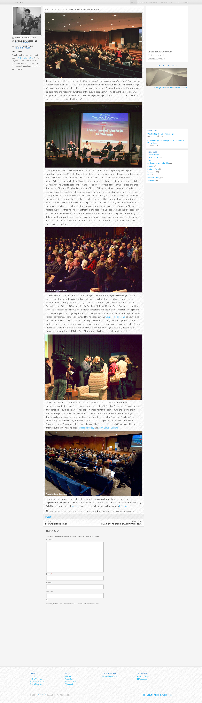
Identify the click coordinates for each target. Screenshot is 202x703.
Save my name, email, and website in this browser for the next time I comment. (73, 605)
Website (49, 592)
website (76, 506)
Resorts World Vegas (22, 46)
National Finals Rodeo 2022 (24, 41)
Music (149, 175)
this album (123, 506)
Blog (133, 2)
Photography (167, 2)
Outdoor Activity (153, 178)
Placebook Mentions (37, 682)
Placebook (154, 2)
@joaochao (142, 676)
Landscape (151, 172)
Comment (50, 540)
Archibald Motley (86, 427)
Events (150, 166)
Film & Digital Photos (109, 677)
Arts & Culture (104, 511)
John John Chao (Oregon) (24, 38)
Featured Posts (153, 169)
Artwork (150, 161)
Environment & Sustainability (123, 511)
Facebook (142, 679)
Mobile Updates (182, 2)
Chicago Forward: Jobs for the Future (170, 87)
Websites (69, 679)
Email (49, 583)
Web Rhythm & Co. (25, 58)
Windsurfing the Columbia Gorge (160, 134)
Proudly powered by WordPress (157, 695)
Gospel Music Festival (115, 317)
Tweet (48, 516)
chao (21, 2)
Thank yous (151, 181)
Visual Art (69, 684)
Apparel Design (153, 155)
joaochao (92, 511)
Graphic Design (71, 682)
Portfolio (142, 2)
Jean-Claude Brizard (108, 427)
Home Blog (34, 677)
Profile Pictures (36, 684)
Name (49, 574)
